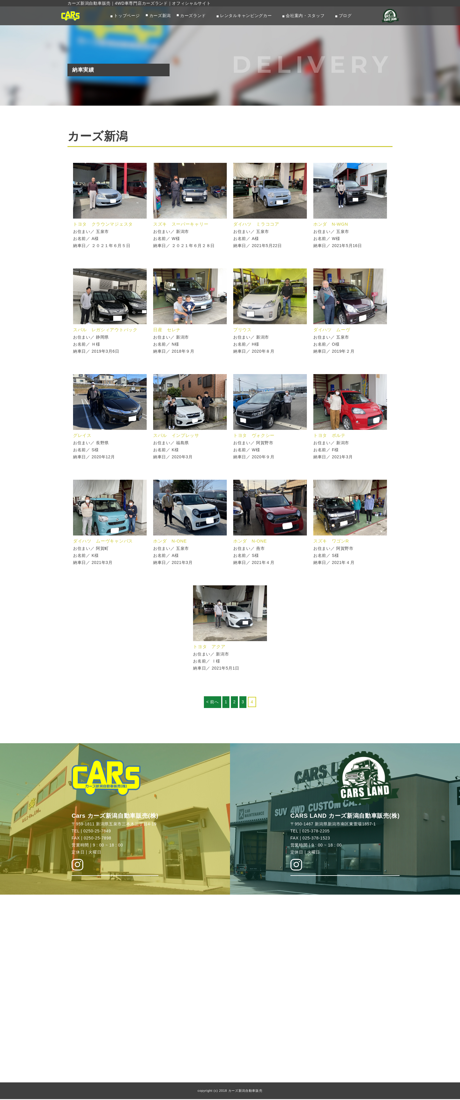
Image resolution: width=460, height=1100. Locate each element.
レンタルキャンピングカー (246, 15)
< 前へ (212, 702)
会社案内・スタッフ (305, 15)
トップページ (127, 15)
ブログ (345, 15)
